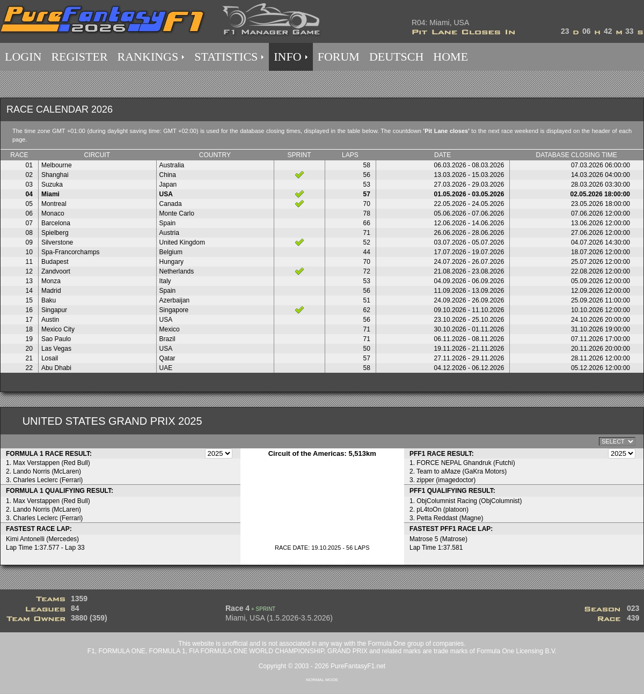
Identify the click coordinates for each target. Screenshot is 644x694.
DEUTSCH (396, 56)
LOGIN (23, 56)
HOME (450, 56)
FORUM (339, 56)
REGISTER (79, 56)
